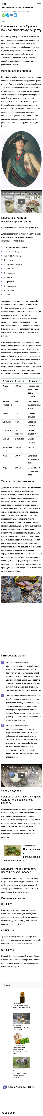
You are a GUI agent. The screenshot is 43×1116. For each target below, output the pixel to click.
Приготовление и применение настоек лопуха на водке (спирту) (20, 1074)
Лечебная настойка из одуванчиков (20, 1028)
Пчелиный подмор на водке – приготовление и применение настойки (21, 1008)
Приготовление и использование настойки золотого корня (20, 1050)
